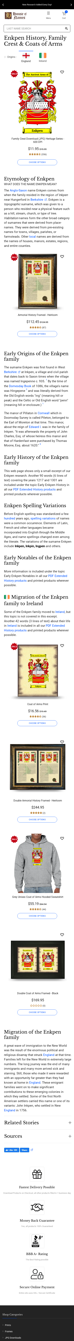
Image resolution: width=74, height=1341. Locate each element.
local (32, 236)
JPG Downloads (13, 1337)
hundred (9, 518)
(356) (44, 154)
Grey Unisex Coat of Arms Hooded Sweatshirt (37, 896)
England (48, 1055)
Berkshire (36, 199)
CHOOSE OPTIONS (37, 162)
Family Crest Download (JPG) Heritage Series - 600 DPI (38, 140)
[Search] (66, 28)
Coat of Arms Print (37, 704)
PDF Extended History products (34, 489)
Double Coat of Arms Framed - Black (37, 993)
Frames (9, 1331)
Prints (8, 1325)
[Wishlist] (62, 72)
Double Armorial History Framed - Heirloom (37, 800)
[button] (37, 1121)
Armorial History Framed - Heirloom (38, 315)
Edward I (35, 427)
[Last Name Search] (37, 28)
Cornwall (44, 413)
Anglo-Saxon (18, 190)
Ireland (42, 57)
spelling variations (43, 518)
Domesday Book (20, 386)
